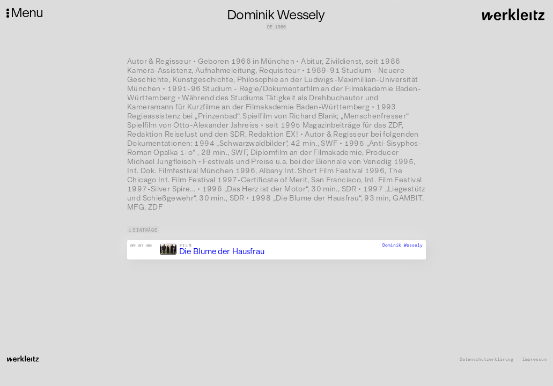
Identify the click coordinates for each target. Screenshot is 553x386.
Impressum (534, 359)
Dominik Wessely (402, 245)
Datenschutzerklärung (486, 359)
